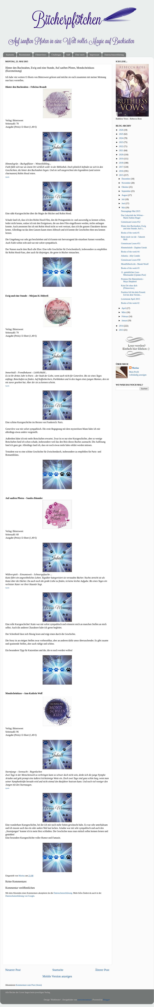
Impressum (94, 55)
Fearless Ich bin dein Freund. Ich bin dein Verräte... (133, 293)
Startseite (10, 55)
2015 (121, 175)
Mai (124, 207)
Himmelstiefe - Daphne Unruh (134, 247)
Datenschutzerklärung (114, 55)
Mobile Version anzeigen (57, 976)
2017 (121, 167)
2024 (121, 138)
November (126, 183)
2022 (121, 146)
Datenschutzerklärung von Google (19, 896)
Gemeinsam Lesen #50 (130, 260)
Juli (123, 199)
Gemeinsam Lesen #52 (130, 222)
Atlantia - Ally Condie (130, 256)
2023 (121, 142)
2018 (121, 163)
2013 (121, 330)
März (124, 312)
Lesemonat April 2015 (130, 299)
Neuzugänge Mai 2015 (130, 211)
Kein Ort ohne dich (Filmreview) (129, 286)
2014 (121, 326)
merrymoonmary (84, 999)
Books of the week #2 (130, 303)
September (126, 191)
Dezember (126, 179)
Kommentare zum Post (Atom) (29, 985)
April (124, 308)
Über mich (79, 55)
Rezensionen (24, 55)
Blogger (106, 999)
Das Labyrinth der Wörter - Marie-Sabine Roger (132, 216)
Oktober (125, 187)
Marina (135, 368)
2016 (121, 171)
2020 (121, 154)
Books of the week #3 (130, 268)
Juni (124, 203)
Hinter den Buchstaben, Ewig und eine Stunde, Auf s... (133, 227)
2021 (121, 150)
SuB (68, 55)
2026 (121, 130)
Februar (125, 316)
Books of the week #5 (130, 233)
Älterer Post (102, 969)
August (125, 195)
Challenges (56, 55)
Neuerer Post (13, 969)
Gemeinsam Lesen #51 (130, 243)
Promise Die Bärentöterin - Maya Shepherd (132, 280)
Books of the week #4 (130, 252)
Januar (125, 320)
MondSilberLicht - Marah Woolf (135, 264)
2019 (121, 158)
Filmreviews (40, 55)
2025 (121, 134)
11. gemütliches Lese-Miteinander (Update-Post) (133, 273)
